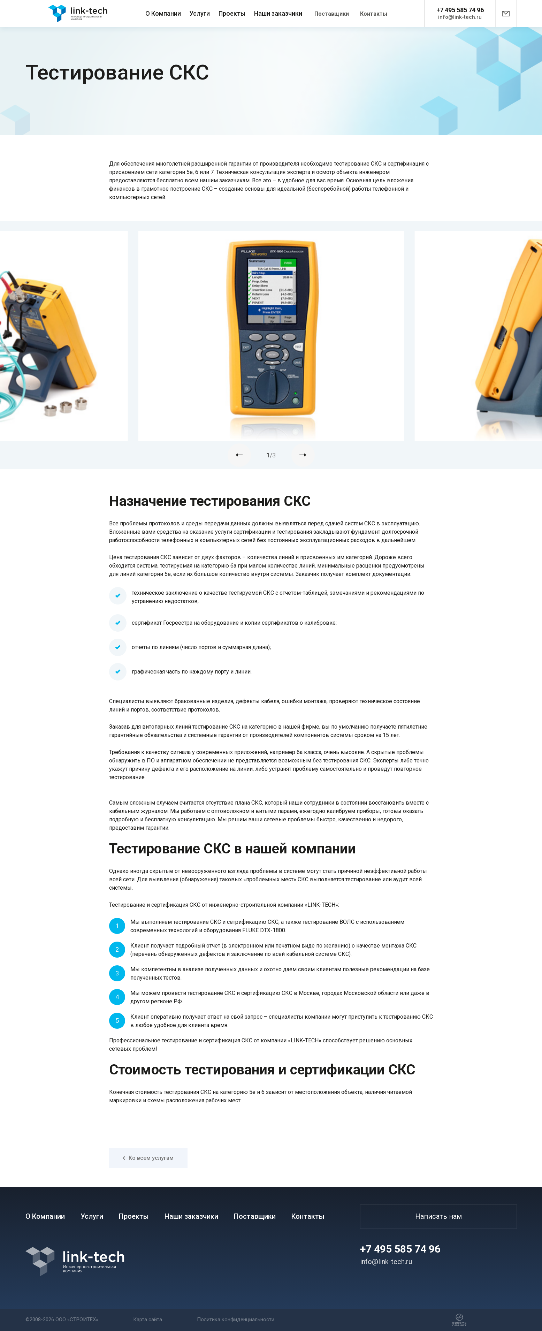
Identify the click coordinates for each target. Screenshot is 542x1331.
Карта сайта (147, 1319)
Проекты (232, 13)
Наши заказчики (278, 13)
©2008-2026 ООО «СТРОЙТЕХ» (61, 1319)
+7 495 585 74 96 (460, 10)
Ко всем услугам (148, 1158)
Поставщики (331, 13)
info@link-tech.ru (460, 17)
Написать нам (438, 1216)
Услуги (200, 13)
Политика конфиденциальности (235, 1319)
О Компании (163, 13)
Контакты (373, 13)
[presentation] (239, 455)
